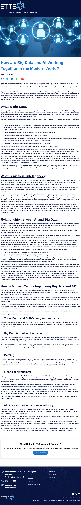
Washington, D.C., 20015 (14, 477)
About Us (11, 12)
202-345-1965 (10, 481)
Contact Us (33, 12)
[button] (2, 79)
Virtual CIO (51, 480)
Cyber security (52, 477)
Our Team (30, 478)
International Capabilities (34, 484)
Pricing (26, 12)
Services (18, 12)
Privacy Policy (64, 497)
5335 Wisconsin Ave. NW (15, 472)
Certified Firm (31, 481)
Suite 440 (8, 474)
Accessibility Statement (75, 497)
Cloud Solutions (52, 474)
